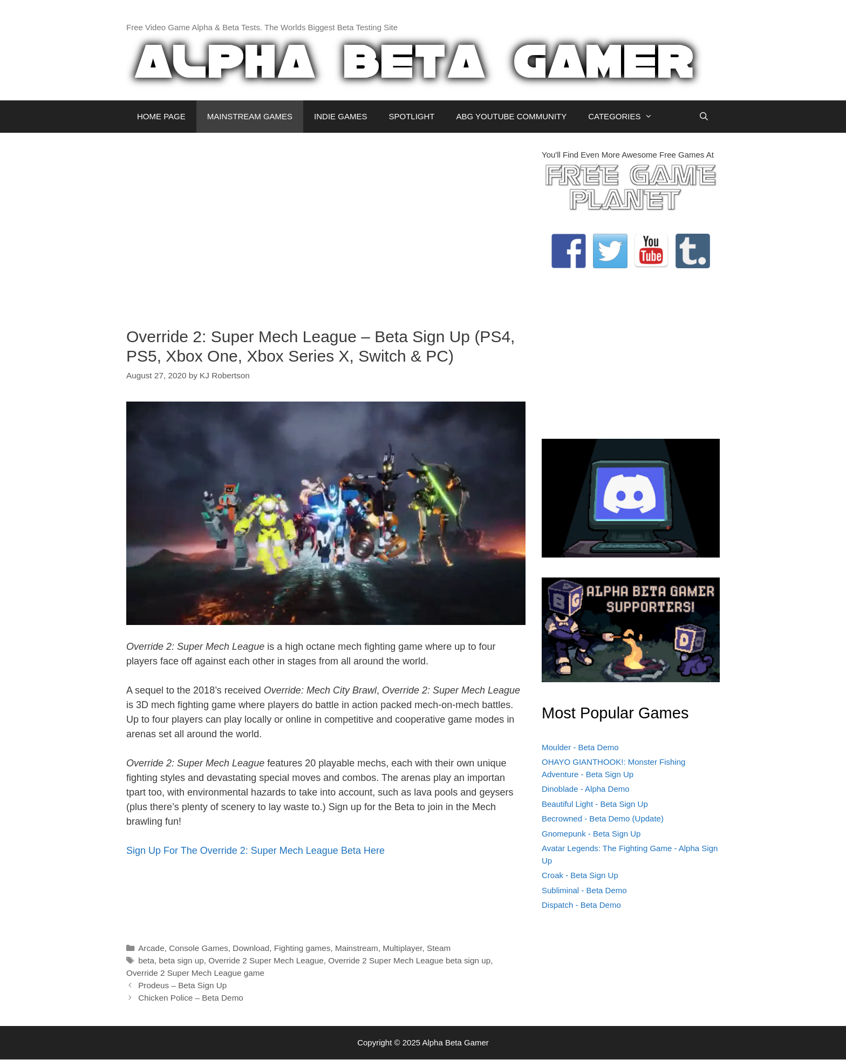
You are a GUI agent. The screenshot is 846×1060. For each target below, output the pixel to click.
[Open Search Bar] (704, 116)
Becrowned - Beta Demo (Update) (603, 818)
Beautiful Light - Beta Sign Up (595, 803)
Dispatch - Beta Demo (581, 904)
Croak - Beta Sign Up (580, 875)
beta (146, 960)
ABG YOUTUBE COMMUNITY (511, 116)
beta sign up (181, 960)
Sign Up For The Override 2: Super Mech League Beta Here (255, 850)
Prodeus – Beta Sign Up (182, 985)
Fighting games (302, 948)
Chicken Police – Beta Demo (190, 997)
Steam (439, 948)
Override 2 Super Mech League (265, 960)
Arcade (151, 948)
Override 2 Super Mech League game (195, 972)
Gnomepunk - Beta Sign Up (591, 833)
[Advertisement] (326, 224)
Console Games (198, 948)
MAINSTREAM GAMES (249, 116)
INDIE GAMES (340, 116)
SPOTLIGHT (411, 116)
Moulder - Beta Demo (580, 747)
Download (251, 948)
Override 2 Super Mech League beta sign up (409, 960)
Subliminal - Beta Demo (584, 890)
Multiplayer (402, 948)
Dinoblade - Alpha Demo (586, 788)
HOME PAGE (161, 116)
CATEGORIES (625, 116)
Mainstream (356, 948)
